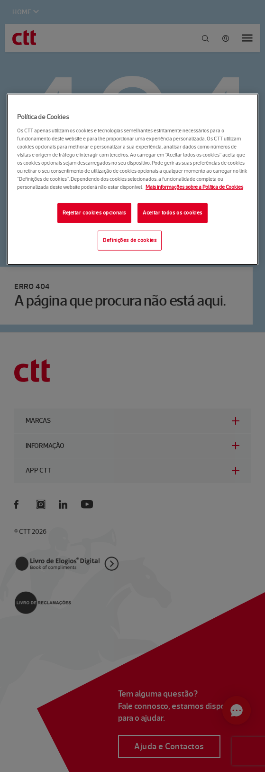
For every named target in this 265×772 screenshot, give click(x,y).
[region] (132, 179)
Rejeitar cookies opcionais (94, 212)
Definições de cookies (129, 240)
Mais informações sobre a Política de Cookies (194, 187)
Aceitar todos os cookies (172, 212)
